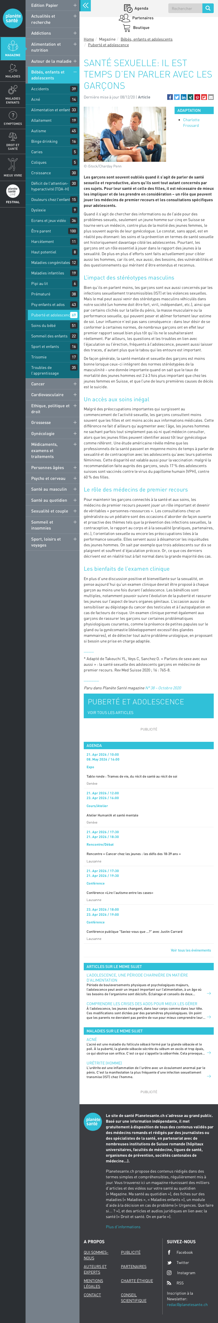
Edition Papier (44, 5)
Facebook (180, 1252)
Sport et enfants (45, 346)
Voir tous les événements (191, 950)
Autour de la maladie (51, 61)
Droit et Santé (12, 146)
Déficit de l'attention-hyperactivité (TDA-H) (50, 186)
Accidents (40, 88)
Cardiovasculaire (47, 394)
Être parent (41, 230)
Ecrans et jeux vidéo (48, 220)
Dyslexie (38, 209)
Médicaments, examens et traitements (44, 450)
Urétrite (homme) (104, 1062)
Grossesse (41, 422)
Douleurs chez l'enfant (50, 199)
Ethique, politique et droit (50, 408)
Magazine (12, 55)
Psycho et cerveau (48, 478)
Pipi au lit (39, 283)
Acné (35, 99)
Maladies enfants (12, 100)
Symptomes (13, 123)
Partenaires (142, 17)
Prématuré (40, 293)
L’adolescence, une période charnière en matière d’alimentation (137, 977)
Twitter (178, 1262)
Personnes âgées (47, 467)
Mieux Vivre (13, 175)
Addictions (41, 32)
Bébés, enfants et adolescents (47, 74)
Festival (13, 202)
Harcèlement (42, 241)
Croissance (41, 172)
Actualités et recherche (43, 18)
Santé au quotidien (49, 500)
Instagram (181, 1272)
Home (89, 39)
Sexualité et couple (49, 510)
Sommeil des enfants (49, 335)
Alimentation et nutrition (46, 46)
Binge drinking (44, 141)
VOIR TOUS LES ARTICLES (110, 712)
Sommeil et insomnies (42, 524)
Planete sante (13, 18)
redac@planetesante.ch (187, 1304)
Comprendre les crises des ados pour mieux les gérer (142, 1003)
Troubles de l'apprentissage (45, 370)
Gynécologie (42, 433)
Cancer (38, 383)
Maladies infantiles (47, 272)
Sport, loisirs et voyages (46, 541)
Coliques (39, 162)
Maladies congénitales (50, 262)
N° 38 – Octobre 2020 (163, 687)
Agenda (141, 8)
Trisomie (39, 356)
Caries (37, 151)
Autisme (38, 130)
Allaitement (41, 120)
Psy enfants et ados (48, 304)
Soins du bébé (43, 325)
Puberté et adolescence (51, 314)
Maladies (12, 76)
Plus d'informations (123, 1226)
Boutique (141, 27)
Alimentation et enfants (51, 109)
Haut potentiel (43, 251)
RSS (175, 1283)
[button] (170, 97)
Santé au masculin (49, 489)
